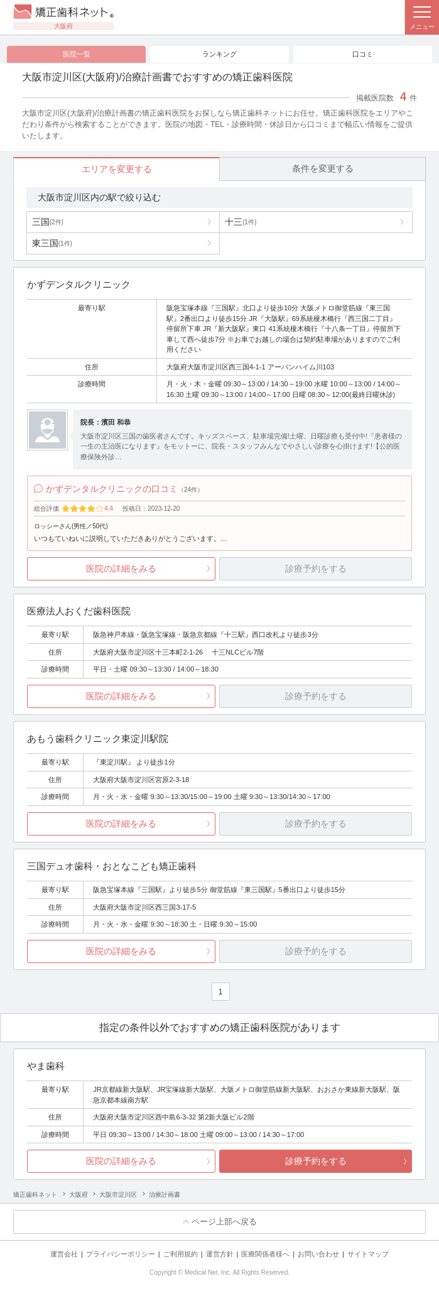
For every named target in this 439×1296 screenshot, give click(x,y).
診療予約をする (316, 1161)
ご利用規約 (180, 1254)
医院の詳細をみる (121, 569)
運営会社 (64, 1254)
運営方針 (220, 1254)
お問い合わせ (318, 1254)
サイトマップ (368, 1254)
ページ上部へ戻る (224, 1221)
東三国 (52, 243)
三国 (47, 222)
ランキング (219, 54)
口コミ (362, 54)
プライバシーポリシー (120, 1254)
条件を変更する (323, 168)
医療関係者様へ (265, 1254)
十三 (240, 222)
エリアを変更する (117, 169)
